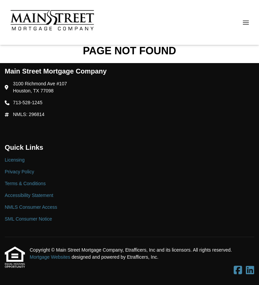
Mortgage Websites (50, 257)
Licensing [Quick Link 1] (15, 160)
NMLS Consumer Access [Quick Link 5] (31, 207)
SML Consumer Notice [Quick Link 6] (28, 219)
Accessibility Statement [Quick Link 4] (29, 195)
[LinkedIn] (250, 270)
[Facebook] (238, 270)
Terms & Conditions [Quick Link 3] (25, 183)
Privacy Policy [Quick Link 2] (19, 171)
